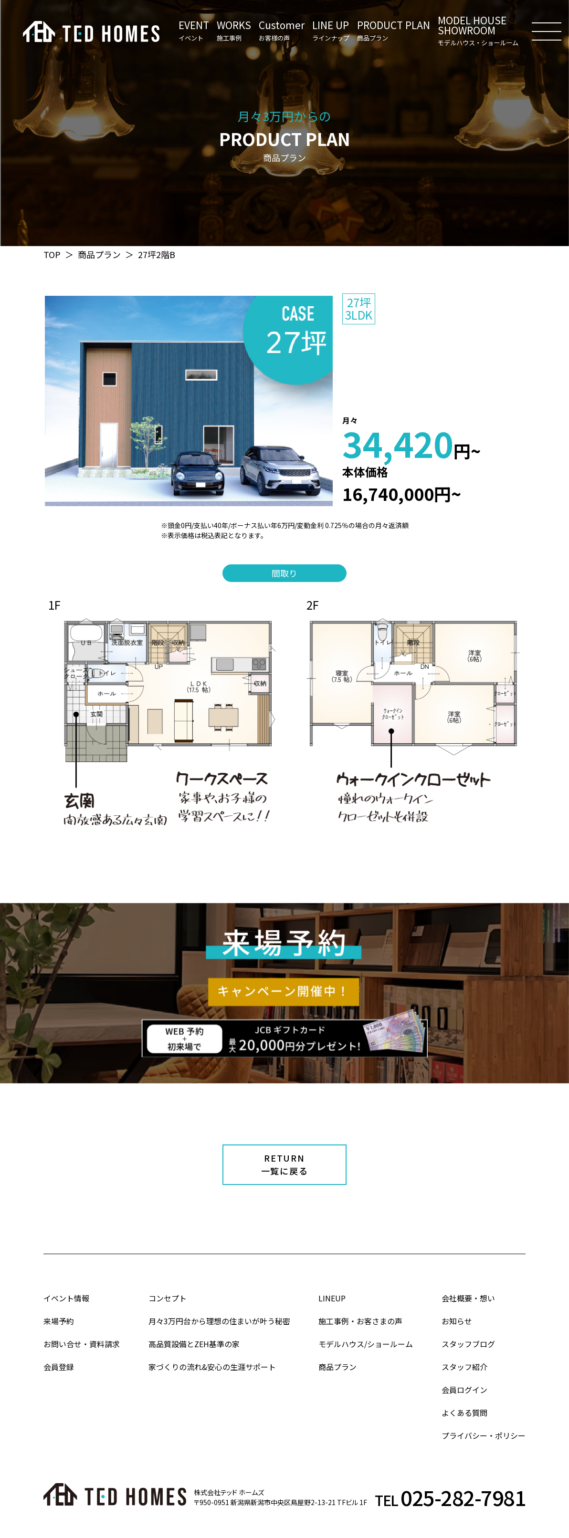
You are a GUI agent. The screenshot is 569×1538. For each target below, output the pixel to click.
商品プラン (99, 254)
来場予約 (58, 1321)
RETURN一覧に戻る (284, 1164)
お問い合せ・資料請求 (81, 1344)
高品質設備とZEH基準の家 (194, 1344)
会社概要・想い (468, 1298)
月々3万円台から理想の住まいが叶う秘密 (219, 1321)
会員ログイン (464, 1389)
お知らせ (457, 1321)
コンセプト (167, 1298)
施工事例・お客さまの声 (360, 1321)
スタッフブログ (468, 1344)
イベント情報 (66, 1298)
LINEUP (332, 1298)
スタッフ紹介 (464, 1366)
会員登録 (58, 1366)
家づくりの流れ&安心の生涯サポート (212, 1366)
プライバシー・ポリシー (484, 1435)
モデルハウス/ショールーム (365, 1344)
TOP (52, 254)
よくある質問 (464, 1412)
